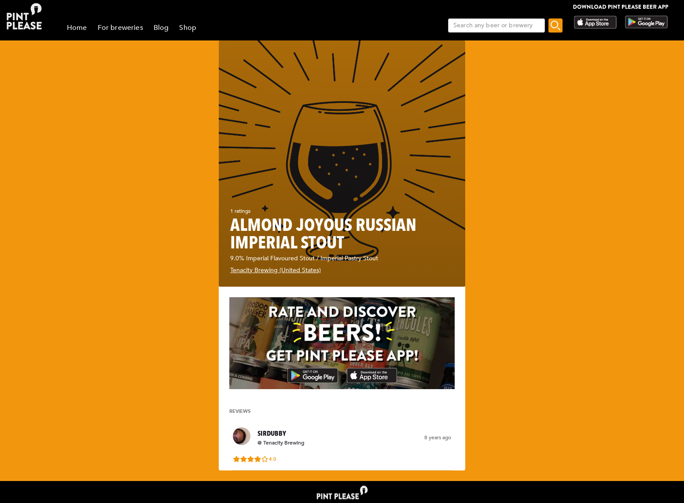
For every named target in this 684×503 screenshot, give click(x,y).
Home (77, 28)
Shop (187, 28)
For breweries (120, 28)
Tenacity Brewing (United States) (275, 270)
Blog (161, 28)
